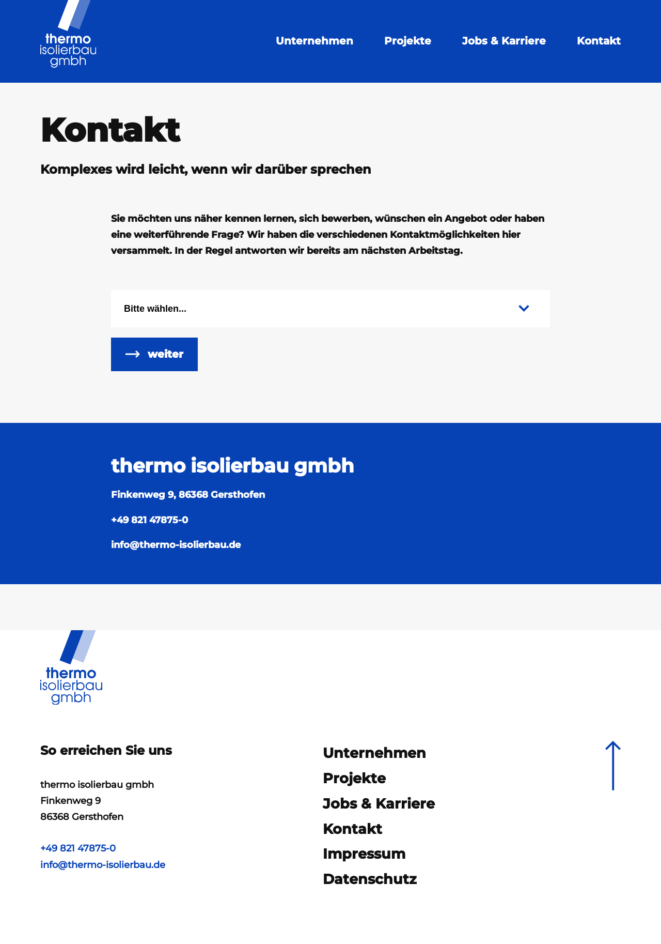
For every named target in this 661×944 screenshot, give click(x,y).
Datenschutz (370, 884)
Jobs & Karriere (503, 41)
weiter (165, 361)
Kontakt (598, 41)
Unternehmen (313, 41)
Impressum (364, 857)
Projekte (406, 41)
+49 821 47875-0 (149, 530)
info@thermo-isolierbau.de (103, 863)
